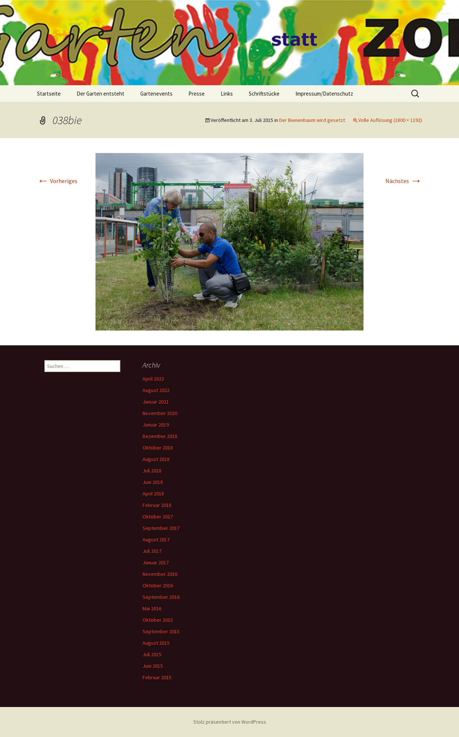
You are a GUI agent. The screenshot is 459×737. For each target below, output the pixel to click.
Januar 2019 (156, 424)
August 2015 (156, 643)
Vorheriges (57, 181)
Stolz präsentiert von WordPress (229, 721)
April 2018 (153, 493)
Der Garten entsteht (100, 93)
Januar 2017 (156, 562)
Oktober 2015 (158, 620)
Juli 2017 (152, 551)
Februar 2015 (157, 677)
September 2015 (161, 631)
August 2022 (156, 390)
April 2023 (153, 378)
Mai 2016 (152, 608)
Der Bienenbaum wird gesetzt (312, 120)
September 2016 (161, 597)
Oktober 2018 (158, 447)
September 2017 (161, 528)
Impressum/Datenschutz (324, 93)
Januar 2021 (156, 401)
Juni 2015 (153, 666)
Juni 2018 (153, 482)
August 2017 (156, 539)
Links (227, 93)
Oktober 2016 (158, 585)
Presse (196, 93)
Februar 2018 (157, 505)
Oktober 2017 (158, 516)
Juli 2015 (152, 654)
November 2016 (160, 574)
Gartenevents (156, 93)
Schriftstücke (264, 93)
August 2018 (156, 459)
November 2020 (160, 413)
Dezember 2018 (160, 436)
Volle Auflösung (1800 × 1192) (390, 120)
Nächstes (403, 181)
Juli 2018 (152, 470)
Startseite (49, 93)
